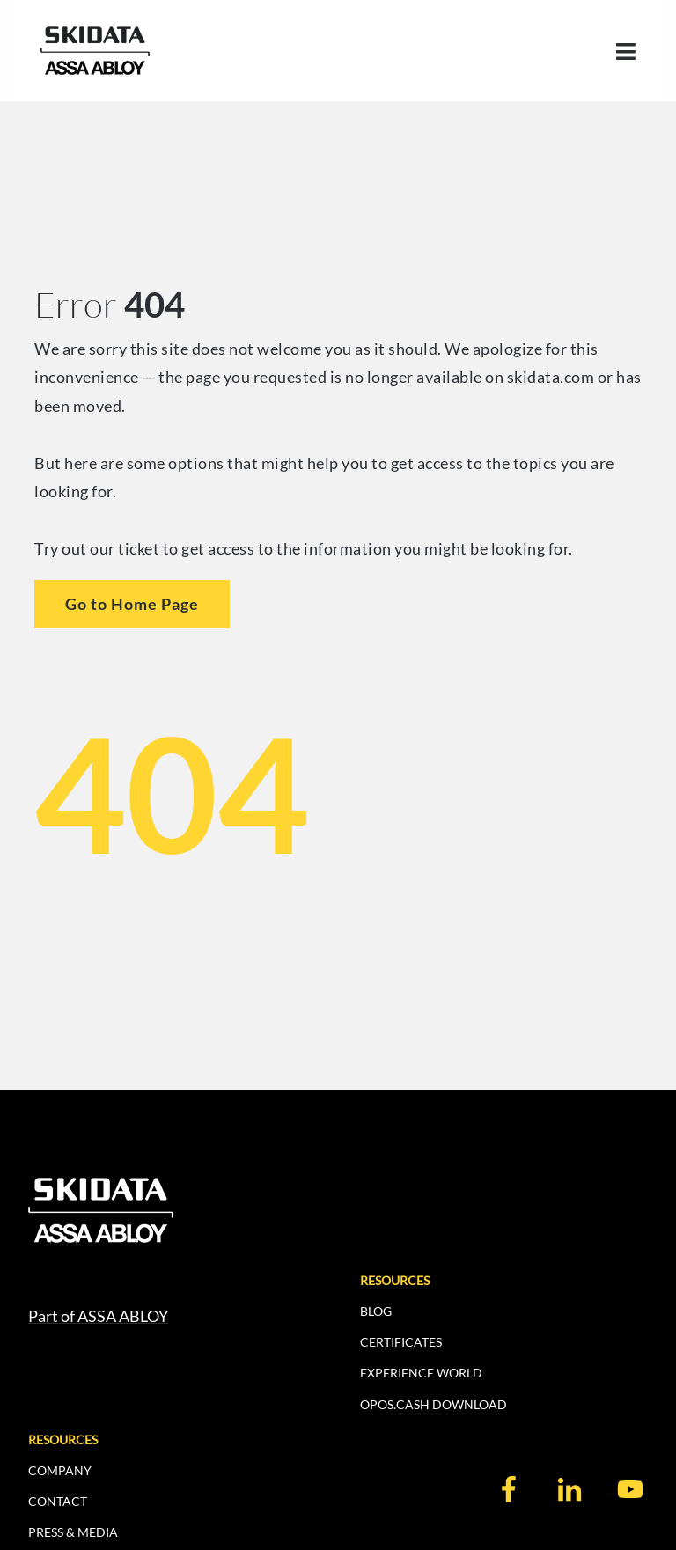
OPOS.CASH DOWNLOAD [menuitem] (433, 1404)
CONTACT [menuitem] (57, 1501)
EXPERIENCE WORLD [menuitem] (421, 1372)
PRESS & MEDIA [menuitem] (73, 1531)
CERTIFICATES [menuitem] (401, 1341)
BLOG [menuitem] (376, 1311)
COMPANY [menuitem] (60, 1470)
